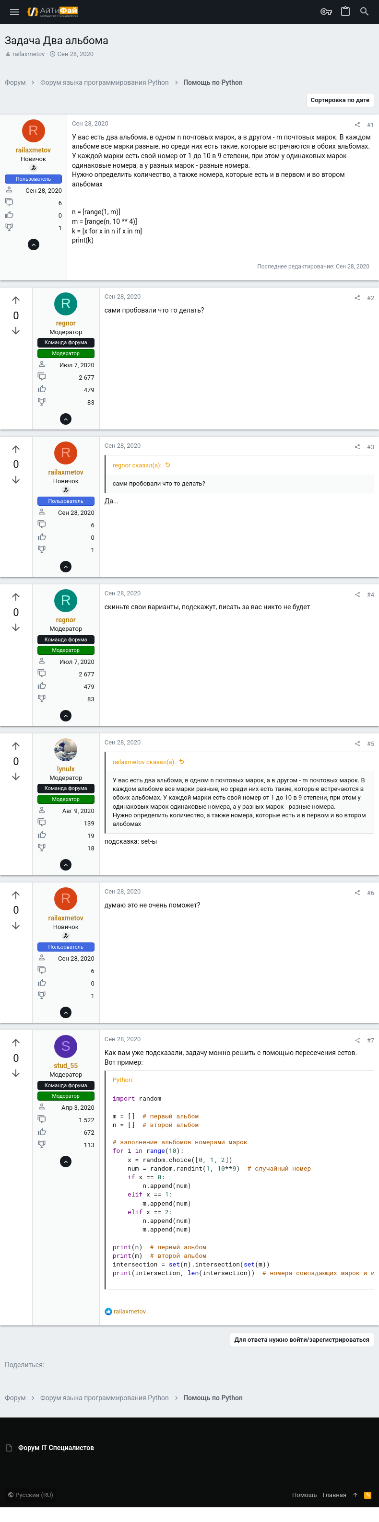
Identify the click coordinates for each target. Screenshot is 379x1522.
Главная (334, 1495)
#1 (370, 124)
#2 (370, 298)
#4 (370, 594)
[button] (14, 12)
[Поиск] (364, 12)
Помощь (304, 1495)
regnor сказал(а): (137, 465)
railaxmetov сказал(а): (144, 762)
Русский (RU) (30, 1495)
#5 (370, 743)
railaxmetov (28, 54)
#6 (370, 892)
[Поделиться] (357, 124)
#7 (370, 1040)
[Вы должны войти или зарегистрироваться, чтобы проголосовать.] (16, 300)
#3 (370, 447)
